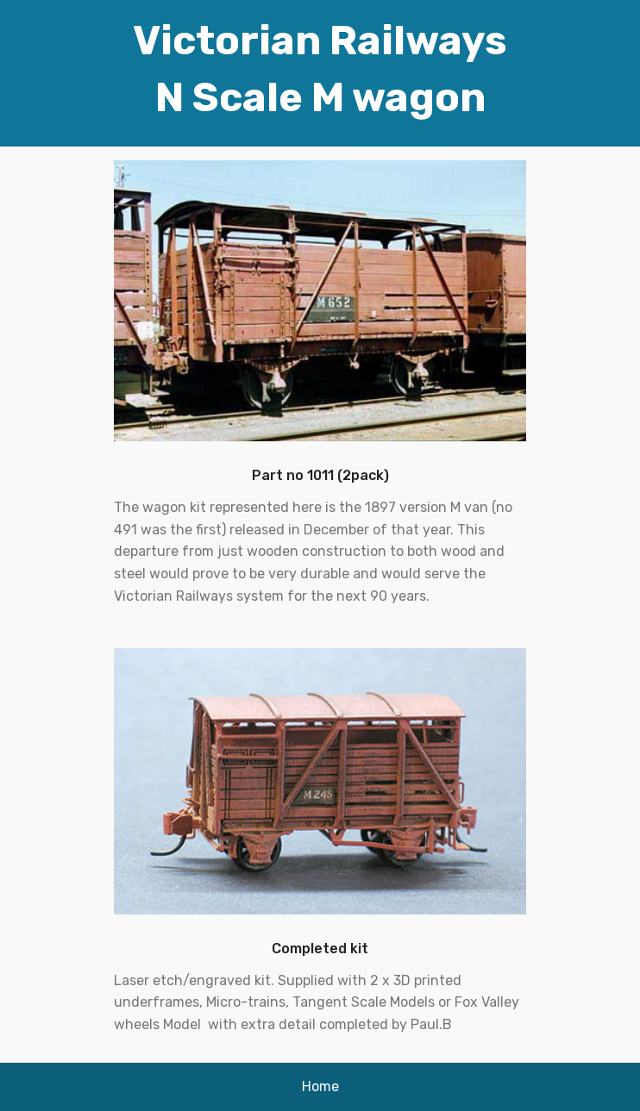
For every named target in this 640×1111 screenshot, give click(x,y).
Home (320, 1086)
